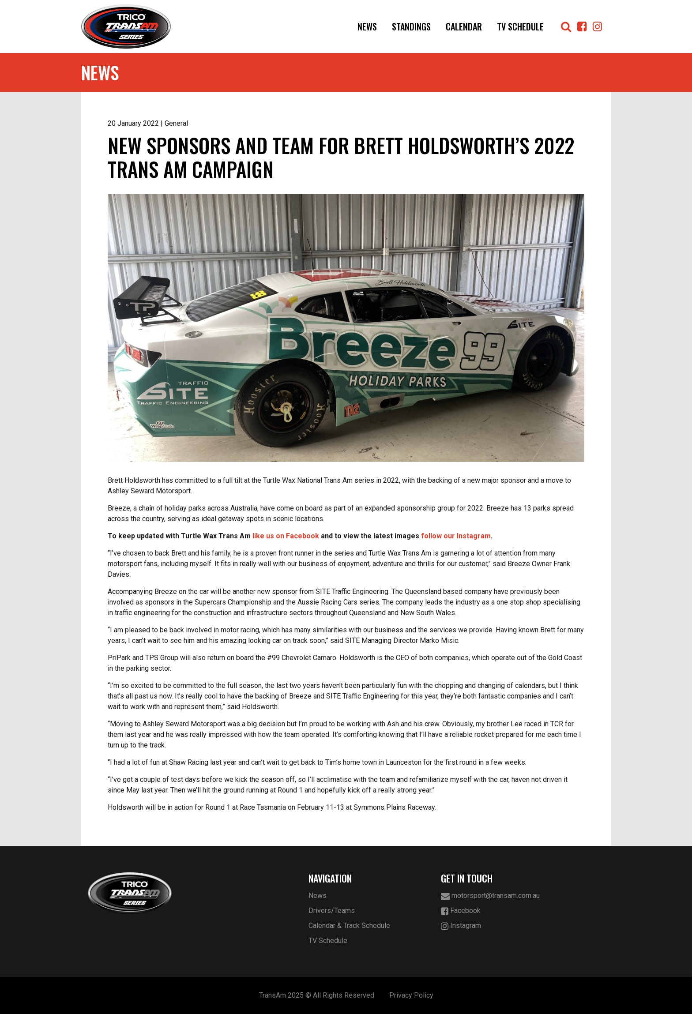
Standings (411, 26)
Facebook (461, 911)
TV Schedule (520, 26)
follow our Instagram (456, 536)
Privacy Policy (411, 995)
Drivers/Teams (331, 910)
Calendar (464, 26)
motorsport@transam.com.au (490, 896)
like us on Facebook (285, 536)
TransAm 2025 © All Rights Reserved (316, 995)
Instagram (461, 926)
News (367, 26)
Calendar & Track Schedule (349, 925)
